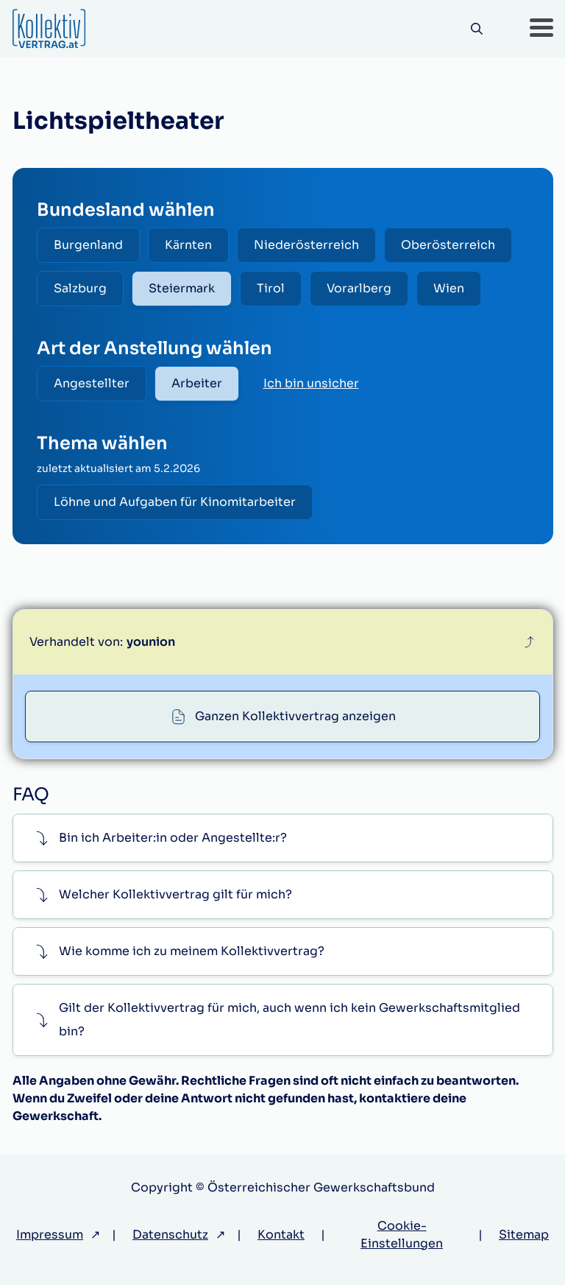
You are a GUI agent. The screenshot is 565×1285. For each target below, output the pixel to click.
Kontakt (281, 1234)
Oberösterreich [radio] (448, 245)
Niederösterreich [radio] (306, 245)
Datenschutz (170, 1234)
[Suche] (477, 29)
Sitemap (524, 1234)
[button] (541, 29)
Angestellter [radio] (91, 383)
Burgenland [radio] (88, 245)
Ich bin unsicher (311, 383)
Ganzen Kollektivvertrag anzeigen (295, 716)
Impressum (49, 1234)
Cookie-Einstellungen (401, 1234)
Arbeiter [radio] (196, 383)
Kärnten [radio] (188, 245)
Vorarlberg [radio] (359, 288)
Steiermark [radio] (182, 288)
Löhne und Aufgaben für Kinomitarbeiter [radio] (175, 502)
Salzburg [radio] (80, 288)
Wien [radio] (448, 288)
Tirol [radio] (271, 288)
